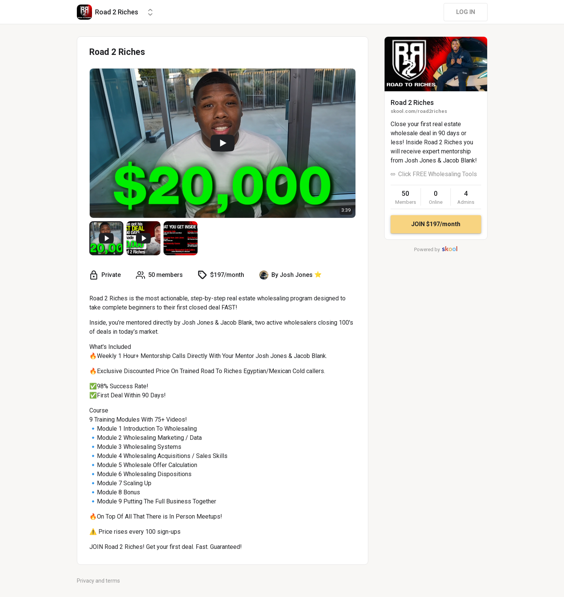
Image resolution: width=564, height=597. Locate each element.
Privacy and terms (98, 581)
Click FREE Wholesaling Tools (437, 174)
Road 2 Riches (412, 102)
